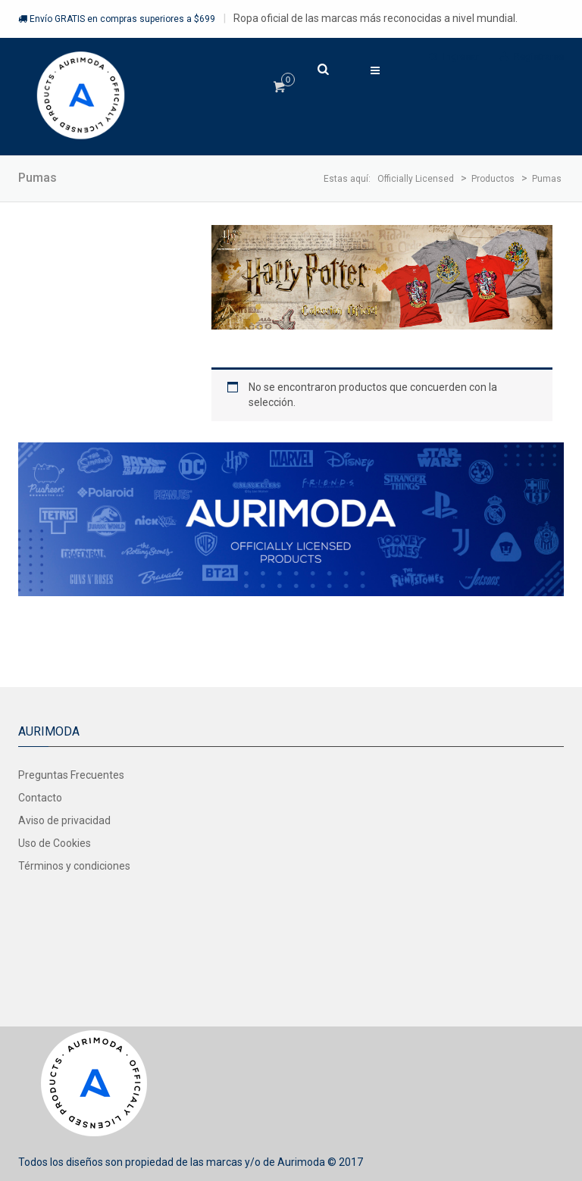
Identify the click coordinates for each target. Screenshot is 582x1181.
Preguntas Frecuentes (71, 775)
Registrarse (532, 56)
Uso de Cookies (54, 843)
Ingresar (454, 56)
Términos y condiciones (74, 866)
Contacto (40, 798)
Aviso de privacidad (64, 820)
